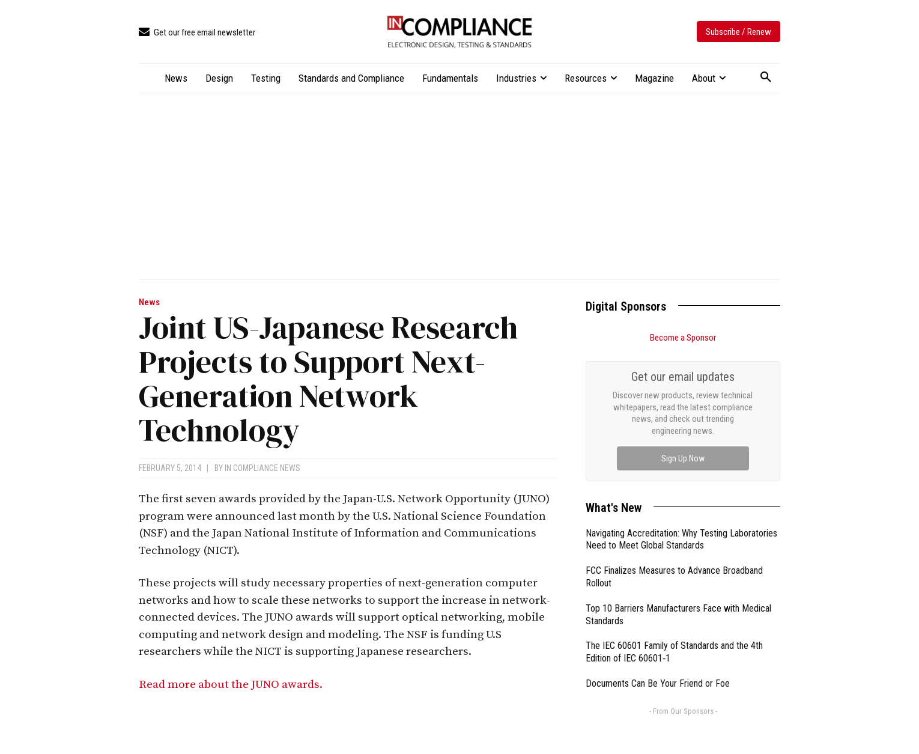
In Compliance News (262, 468)
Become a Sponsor (683, 337)
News (149, 302)
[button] (765, 77)
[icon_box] (197, 32)
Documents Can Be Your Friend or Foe (658, 548)
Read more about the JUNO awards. (232, 685)
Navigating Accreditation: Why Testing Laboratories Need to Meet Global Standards (681, 404)
